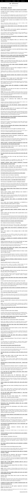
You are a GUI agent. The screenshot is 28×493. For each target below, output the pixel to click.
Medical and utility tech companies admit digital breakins (12, 220)
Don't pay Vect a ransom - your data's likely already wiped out (13, 179)
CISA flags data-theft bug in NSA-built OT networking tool (12, 133)
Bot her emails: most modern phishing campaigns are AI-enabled (14, 9)
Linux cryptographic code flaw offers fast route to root (11, 96)
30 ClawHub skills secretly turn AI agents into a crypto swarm (13, 172)
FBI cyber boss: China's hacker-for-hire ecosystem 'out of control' (14, 17)
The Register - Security (6, 7)
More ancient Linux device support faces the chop (11, 345)
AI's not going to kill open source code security (10, 298)
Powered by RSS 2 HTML (23, 491)
